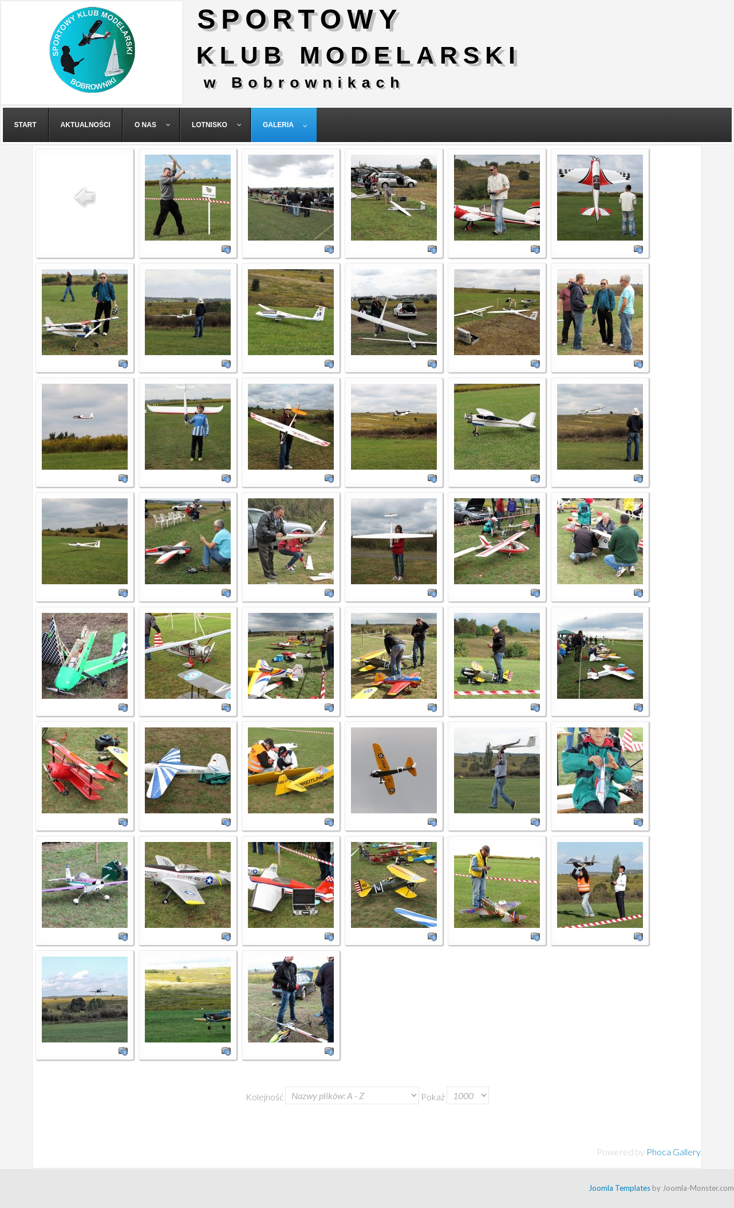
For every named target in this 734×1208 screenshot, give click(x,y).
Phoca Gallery (673, 1151)
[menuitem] (26, 125)
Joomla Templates (619, 1188)
